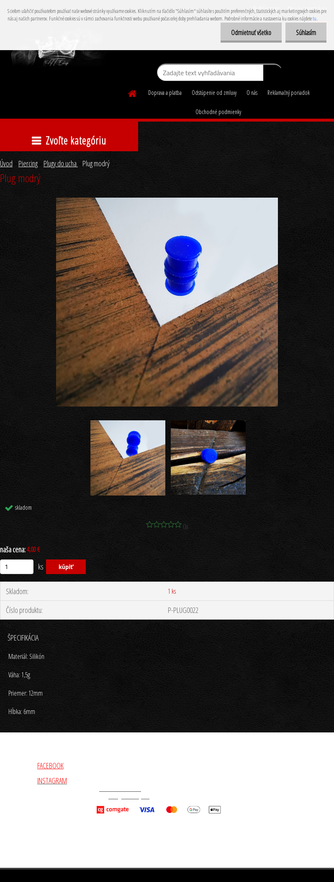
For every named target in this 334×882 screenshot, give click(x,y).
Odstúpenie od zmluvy (214, 93)
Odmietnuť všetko (251, 32)
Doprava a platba (165, 93)
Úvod (6, 163)
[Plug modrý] (167, 201)
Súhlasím (306, 32)
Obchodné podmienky (218, 112)
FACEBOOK (50, 765)
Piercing (28, 163)
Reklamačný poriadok (288, 93)
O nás (252, 93)
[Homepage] (132, 92)
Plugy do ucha (61, 163)
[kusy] (16, 566)
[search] (272, 74)
